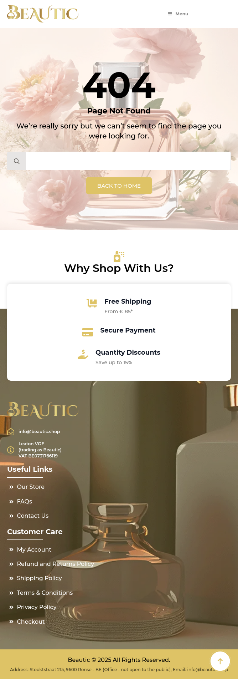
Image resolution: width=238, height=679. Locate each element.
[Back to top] (220, 661)
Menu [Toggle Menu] (177, 13)
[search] (16, 161)
